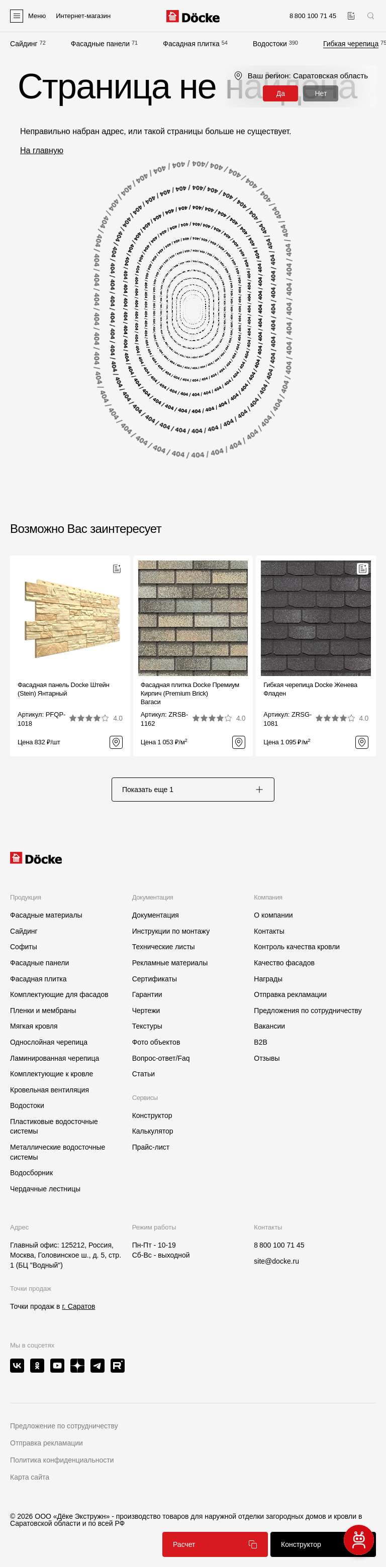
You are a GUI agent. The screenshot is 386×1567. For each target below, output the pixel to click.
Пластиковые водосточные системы (54, 1126)
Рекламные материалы (170, 963)
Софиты (23, 947)
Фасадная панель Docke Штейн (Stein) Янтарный (64, 689)
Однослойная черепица (48, 1042)
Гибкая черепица (350, 44)
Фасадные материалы (46, 915)
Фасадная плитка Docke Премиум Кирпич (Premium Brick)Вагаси (190, 693)
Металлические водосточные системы (57, 1152)
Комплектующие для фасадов (59, 994)
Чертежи (146, 1010)
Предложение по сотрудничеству (64, 1425)
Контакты (269, 931)
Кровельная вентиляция (49, 1090)
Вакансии (269, 1026)
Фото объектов (156, 1042)
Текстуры (147, 1026)
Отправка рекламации (290, 994)
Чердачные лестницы (45, 1189)
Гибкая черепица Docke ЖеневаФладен (310, 689)
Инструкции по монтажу (171, 931)
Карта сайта (29, 1477)
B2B (260, 1042)
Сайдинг (24, 44)
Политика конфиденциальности (62, 1460)
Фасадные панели (100, 44)
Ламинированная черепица (54, 1058)
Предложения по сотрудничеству (307, 1010)
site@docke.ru (276, 1261)
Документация (155, 915)
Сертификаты (154, 979)
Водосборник (31, 1173)
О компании (273, 915)
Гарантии (147, 994)
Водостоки (270, 44)
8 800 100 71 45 (279, 1245)
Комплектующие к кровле (51, 1074)
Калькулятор (152, 1131)
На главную (41, 150)
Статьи (143, 1074)
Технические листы (163, 947)
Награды (268, 979)
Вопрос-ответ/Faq (161, 1058)
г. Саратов (78, 1306)
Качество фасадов (284, 963)
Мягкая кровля (34, 1026)
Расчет (215, 1544)
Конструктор (152, 1115)
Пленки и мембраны (43, 1010)
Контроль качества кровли (297, 947)
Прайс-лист (151, 1147)
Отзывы (266, 1058)
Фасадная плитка (191, 44)
